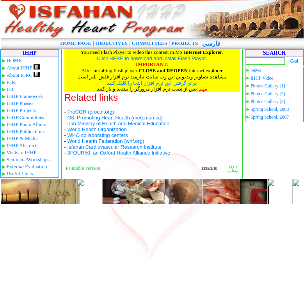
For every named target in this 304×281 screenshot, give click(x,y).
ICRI (12, 82)
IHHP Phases (20, 103)
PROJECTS (184, 43)
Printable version (83, 168)
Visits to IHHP (22, 152)
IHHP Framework (25, 96)
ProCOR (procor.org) (90, 112)
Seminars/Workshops (28, 159)
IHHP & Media (22, 138)
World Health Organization (96, 129)
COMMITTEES (149, 43)
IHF (11, 89)
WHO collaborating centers (97, 135)
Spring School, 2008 (270, 109)
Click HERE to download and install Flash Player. (152, 58)
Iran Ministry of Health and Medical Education (118, 123)
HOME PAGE (75, 43)
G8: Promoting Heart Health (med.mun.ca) (114, 118)
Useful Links (20, 173)
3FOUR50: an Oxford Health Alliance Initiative (118, 153)
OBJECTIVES (112, 43)
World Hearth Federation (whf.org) (105, 141)
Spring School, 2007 (270, 117)
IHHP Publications (25, 131)
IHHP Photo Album (26, 124)
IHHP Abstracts (23, 145)
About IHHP (23, 68)
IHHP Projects (21, 110)
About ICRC (23, 75)
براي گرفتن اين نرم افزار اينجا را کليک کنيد (152, 83)
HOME (14, 60)
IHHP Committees (25, 117)
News (256, 70)
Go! (294, 61)
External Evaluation (27, 166)
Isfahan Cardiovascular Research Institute (114, 147)
